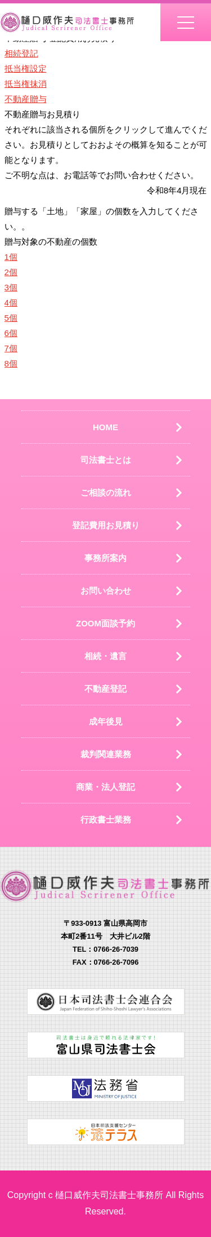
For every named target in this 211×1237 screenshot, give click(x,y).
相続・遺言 (105, 656)
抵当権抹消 (26, 84)
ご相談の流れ (105, 492)
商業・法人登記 (105, 787)
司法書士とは (105, 460)
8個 (11, 363)
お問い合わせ (105, 590)
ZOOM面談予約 (105, 623)
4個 (11, 302)
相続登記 (21, 53)
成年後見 (106, 721)
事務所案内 (105, 558)
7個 (11, 348)
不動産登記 (105, 688)
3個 (11, 287)
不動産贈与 (26, 99)
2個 (11, 272)
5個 (11, 317)
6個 (11, 333)
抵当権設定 (26, 68)
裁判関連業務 (105, 754)
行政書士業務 (105, 819)
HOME (105, 427)
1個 (11, 257)
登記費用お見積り (106, 525)
